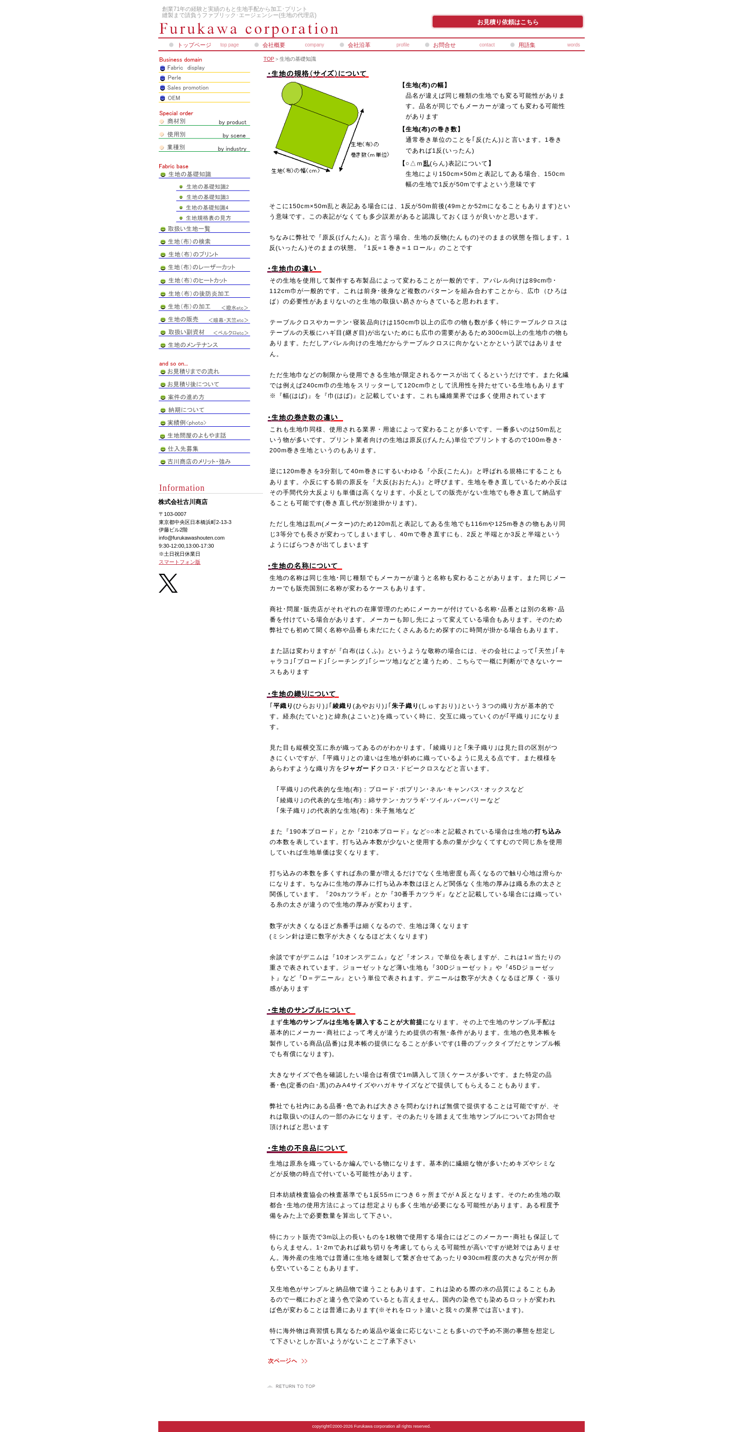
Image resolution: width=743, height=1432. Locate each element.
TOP (268, 59)
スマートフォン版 (179, 562)
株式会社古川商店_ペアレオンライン (272, 29)
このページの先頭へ (292, 1386)
